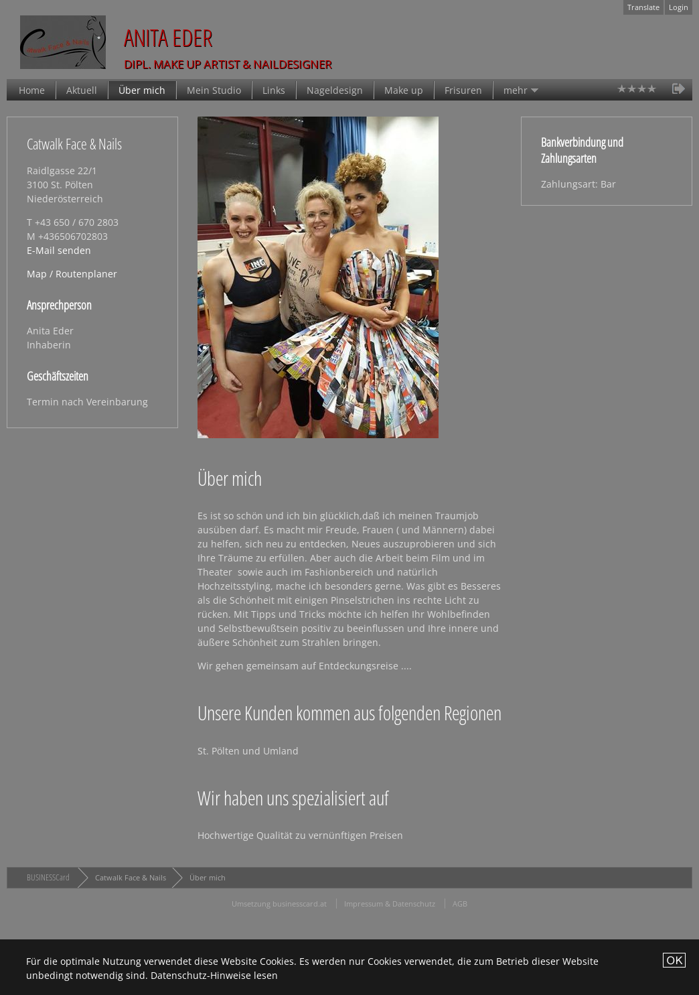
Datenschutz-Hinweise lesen (214, 975)
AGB (460, 904)
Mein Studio (214, 90)
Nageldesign (335, 90)
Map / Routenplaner (72, 273)
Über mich (142, 90)
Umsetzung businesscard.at (279, 904)
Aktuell (81, 90)
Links (273, 90)
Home (32, 90)
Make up (403, 90)
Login (678, 7)
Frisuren (463, 90)
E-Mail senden (59, 250)
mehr (515, 90)
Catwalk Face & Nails (130, 877)
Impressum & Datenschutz (389, 904)
